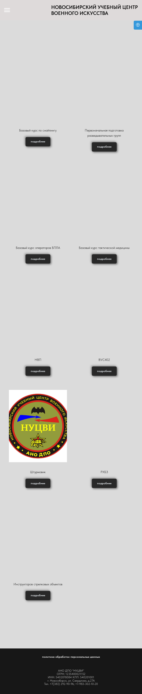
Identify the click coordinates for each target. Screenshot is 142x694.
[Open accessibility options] (138, 25)
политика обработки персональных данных (71, 656)
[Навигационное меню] (7, 10)
